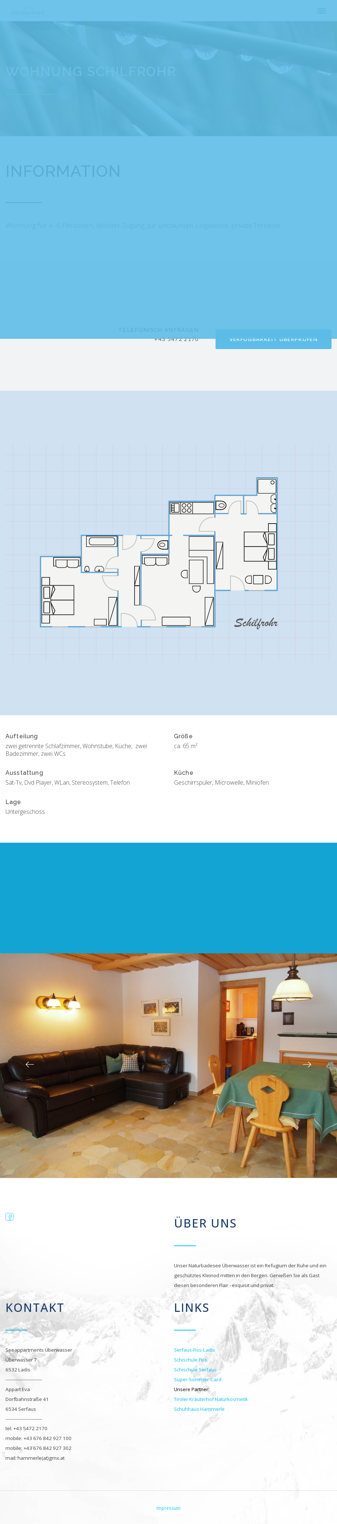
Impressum (168, 1507)
